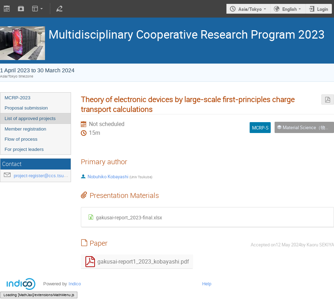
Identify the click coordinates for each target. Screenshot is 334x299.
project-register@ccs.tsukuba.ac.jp (49, 176)
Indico (75, 284)
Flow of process (21, 139)
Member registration (25, 129)
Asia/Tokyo (250, 9)
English (289, 9)
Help (206, 284)
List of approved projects (30, 118)
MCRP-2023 (17, 97)
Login (322, 9)
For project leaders (24, 149)
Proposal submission (26, 108)
